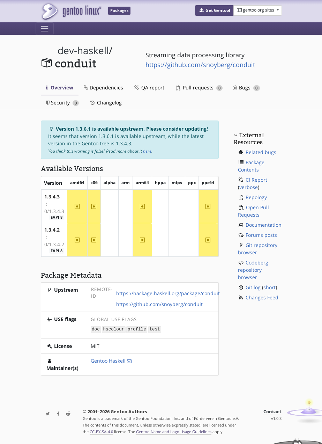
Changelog (105, 102)
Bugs (246, 87)
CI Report (256, 179)
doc (96, 329)
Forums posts (261, 235)
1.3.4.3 (52, 196)
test (155, 329)
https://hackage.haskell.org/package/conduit (168, 293)
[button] (214, 10)
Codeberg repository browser (253, 270)
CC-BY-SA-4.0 (101, 431)
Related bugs (261, 152)
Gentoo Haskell (108, 360)
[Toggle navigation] (45, 28)
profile (137, 329)
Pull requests (199, 87)
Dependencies (103, 87)
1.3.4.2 (52, 229)
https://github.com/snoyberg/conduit (200, 64)
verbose (248, 187)
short (269, 287)
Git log (253, 287)
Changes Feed (262, 297)
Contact (272, 411)
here (147, 151)
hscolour (113, 329)
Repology (256, 197)
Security (62, 102)
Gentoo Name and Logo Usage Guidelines (173, 431)
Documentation (264, 224)
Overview (59, 87)
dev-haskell (83, 50)
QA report (149, 87)
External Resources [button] (249, 139)
